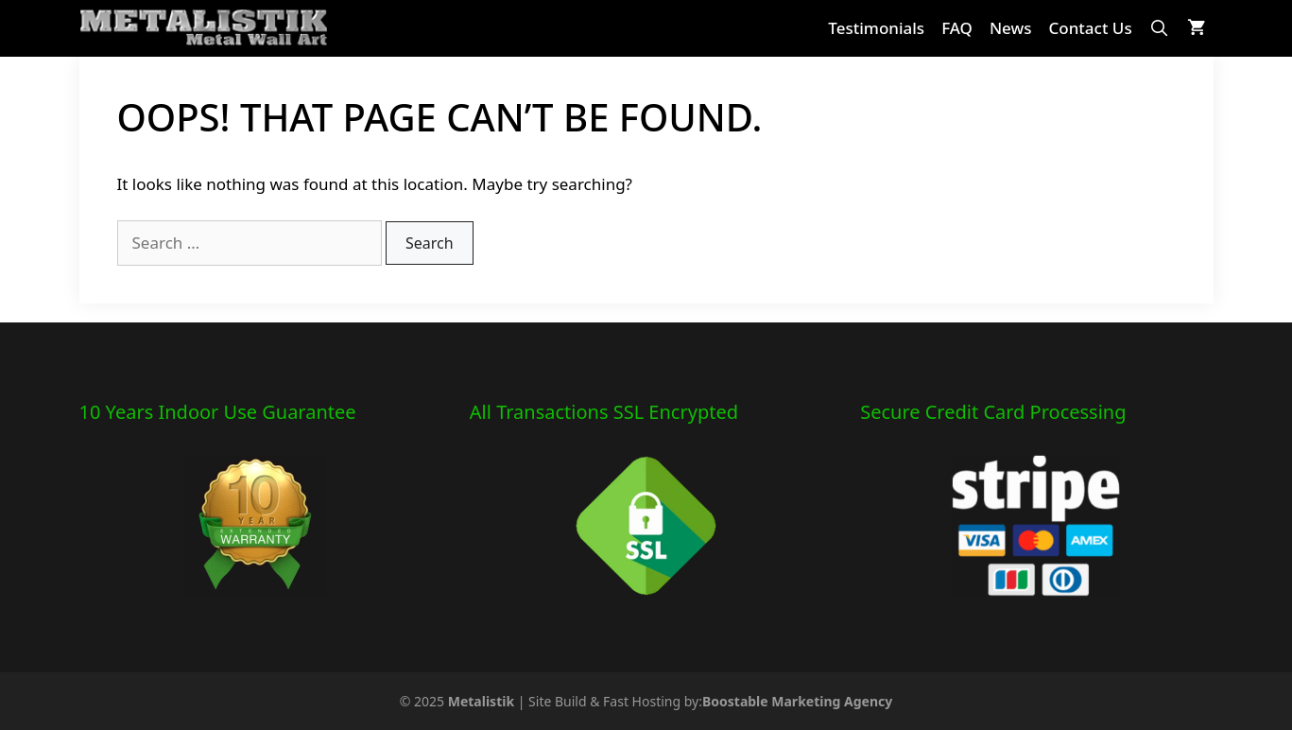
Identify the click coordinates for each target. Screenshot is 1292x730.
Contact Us (1089, 28)
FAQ (957, 28)
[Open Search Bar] (1160, 28)
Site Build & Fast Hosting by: (710, 701)
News (1011, 28)
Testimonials (876, 28)
